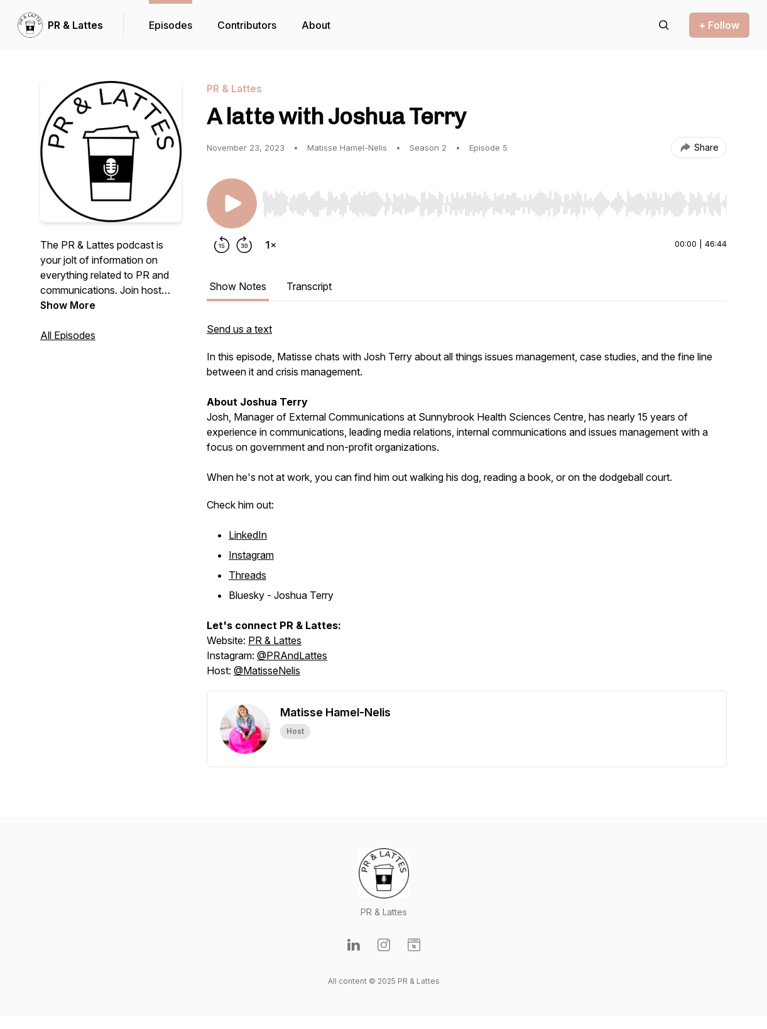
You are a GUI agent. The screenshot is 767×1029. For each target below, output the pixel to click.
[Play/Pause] (232, 203)
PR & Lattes (75, 25)
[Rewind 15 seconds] (222, 245)
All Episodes (67, 335)
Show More (67, 305)
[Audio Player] (494, 200)
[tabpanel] (467, 506)
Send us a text (239, 329)
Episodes (170, 25)
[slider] (494, 204)
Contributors (246, 25)
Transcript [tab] (309, 286)
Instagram (251, 555)
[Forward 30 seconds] (244, 245)
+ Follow (719, 25)
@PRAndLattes (292, 655)
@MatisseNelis (267, 670)
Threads (247, 575)
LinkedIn (248, 535)
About (316, 25)
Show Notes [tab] (237, 286)
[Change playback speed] (270, 245)
